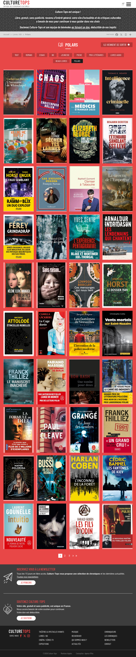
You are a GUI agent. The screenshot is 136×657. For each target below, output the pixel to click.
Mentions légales (66, 653)
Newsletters (110, 640)
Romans (29, 54)
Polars (28, 34)
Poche (79, 54)
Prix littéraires (96, 54)
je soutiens (26, 618)
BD (53, 54)
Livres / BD (17, 34)
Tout (17, 54)
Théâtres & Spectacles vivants (51, 631)
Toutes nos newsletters (27, 577)
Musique (75, 631)
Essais (42, 54)
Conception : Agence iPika (84, 653)
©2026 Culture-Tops (50, 653)
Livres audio (115, 54)
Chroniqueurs (110, 631)
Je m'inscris (26, 582)
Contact (108, 643)
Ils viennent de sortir (114, 44)
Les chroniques (111, 636)
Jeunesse (65, 54)
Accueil (6, 34)
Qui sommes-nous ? (79, 640)
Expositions (44, 643)
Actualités (76, 643)
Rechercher (76, 636)
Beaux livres (61, 60)
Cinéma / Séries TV (46, 640)
